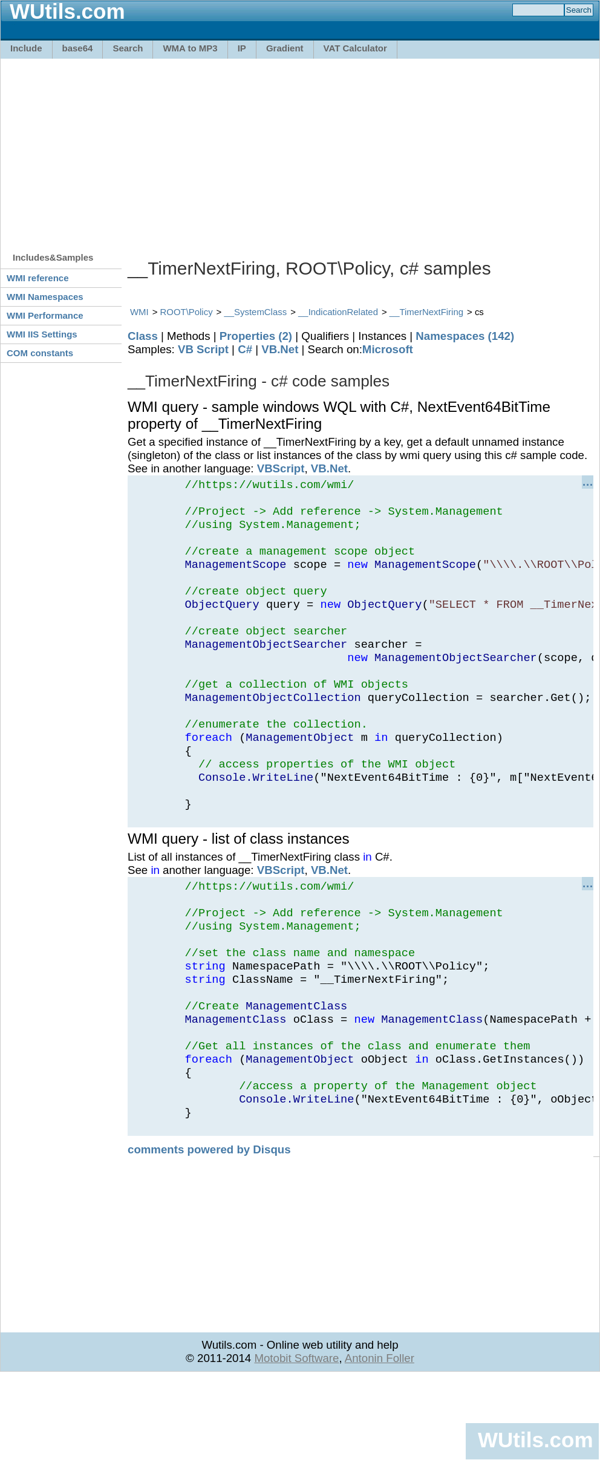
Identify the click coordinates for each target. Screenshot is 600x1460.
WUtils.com (535, 1440)
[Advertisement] (167, 149)
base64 (77, 48)
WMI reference (38, 278)
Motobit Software (296, 1439)
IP (242, 48)
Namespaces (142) (465, 336)
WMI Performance (45, 315)
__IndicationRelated (338, 312)
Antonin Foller (379, 1439)
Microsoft (387, 349)
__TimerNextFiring (426, 312)
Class (143, 336)
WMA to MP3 (190, 48)
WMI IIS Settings (42, 334)
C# (245, 349)
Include (26, 48)
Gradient (285, 48)
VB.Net (279, 349)
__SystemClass (255, 312)
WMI (139, 312)
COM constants (40, 353)
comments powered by (209, 1231)
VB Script (203, 349)
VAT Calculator (355, 48)
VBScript (281, 468)
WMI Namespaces (45, 297)
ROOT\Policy (186, 312)
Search (127, 48)
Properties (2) (256, 336)
